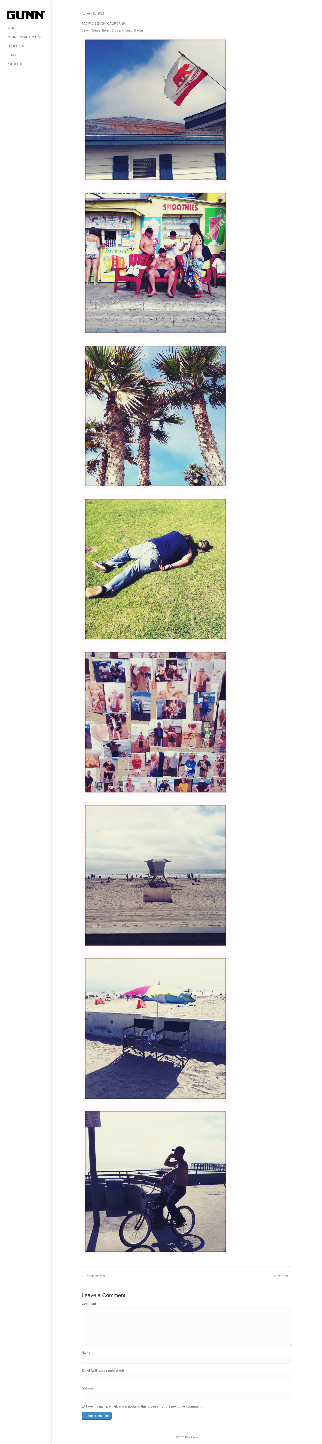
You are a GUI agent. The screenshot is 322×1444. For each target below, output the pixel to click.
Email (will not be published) (103, 1370)
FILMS (11, 55)
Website (87, 1388)
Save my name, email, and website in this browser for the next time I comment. (143, 1406)
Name (86, 1352)
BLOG (11, 28)
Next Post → (283, 1276)
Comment (89, 1303)
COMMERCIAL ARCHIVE (24, 37)
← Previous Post (93, 1276)
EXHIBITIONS (17, 46)
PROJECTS (15, 64)
